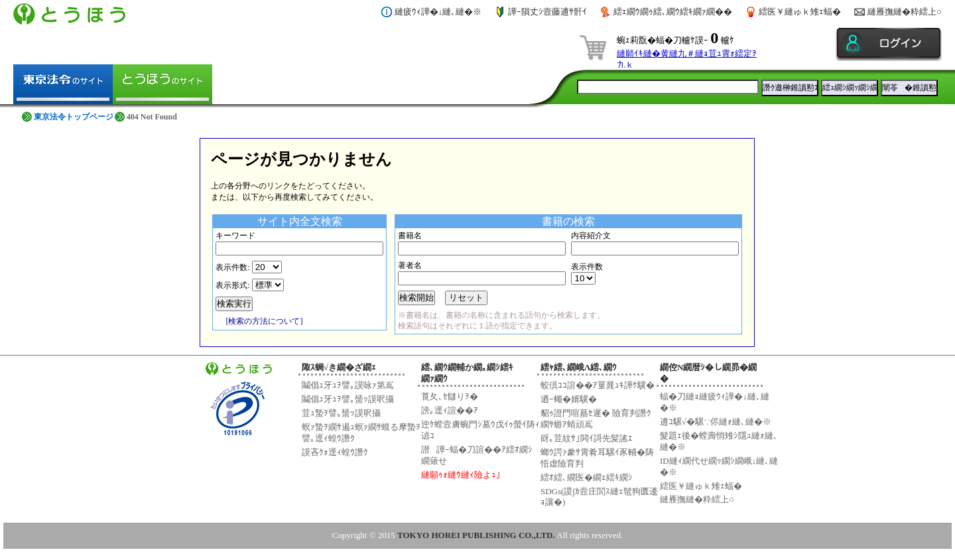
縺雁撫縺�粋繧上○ (904, 12)
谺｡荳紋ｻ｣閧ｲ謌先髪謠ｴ (587, 438)
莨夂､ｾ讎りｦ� (449, 396)
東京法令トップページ (73, 116)
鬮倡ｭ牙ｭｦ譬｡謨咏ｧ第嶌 (348, 385)
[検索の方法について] (263, 321)
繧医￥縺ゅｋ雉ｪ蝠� (800, 12)
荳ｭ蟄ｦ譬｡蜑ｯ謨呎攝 (341, 413)
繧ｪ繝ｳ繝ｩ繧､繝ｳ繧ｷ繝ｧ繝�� (672, 12)
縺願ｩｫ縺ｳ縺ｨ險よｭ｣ (461, 475)
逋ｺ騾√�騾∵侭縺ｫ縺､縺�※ (715, 422)
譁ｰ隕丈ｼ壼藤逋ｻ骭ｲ (547, 12)
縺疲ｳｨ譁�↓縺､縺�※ (438, 12)
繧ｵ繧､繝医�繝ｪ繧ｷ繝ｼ (587, 477)
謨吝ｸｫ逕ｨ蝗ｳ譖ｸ (335, 452)
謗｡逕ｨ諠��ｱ (449, 410)
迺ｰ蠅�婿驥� (569, 399)
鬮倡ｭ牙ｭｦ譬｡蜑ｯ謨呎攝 (348, 399)
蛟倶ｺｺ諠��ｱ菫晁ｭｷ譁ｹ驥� (598, 385)
